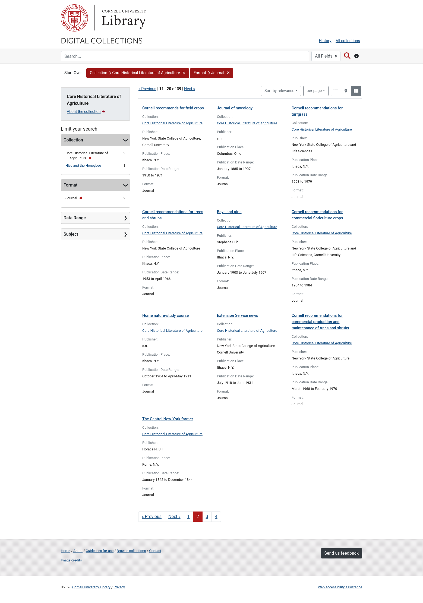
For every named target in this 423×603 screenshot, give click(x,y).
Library (123, 17)
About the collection (86, 111)
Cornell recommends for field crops (173, 108)
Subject (71, 234)
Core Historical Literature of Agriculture (172, 123)
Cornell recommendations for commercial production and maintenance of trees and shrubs (320, 321)
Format (70, 185)
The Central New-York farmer (167, 419)
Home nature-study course (165, 315)
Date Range (75, 217)
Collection (73, 140)
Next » (189, 89)
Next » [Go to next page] (174, 516)
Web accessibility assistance (340, 587)
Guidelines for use (99, 551)
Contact (155, 551)
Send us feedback (341, 553)
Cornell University (74, 17)
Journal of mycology (234, 108)
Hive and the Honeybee (83, 165)
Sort (279, 91)
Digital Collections (102, 40)
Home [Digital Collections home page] (65, 551)
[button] (137, 73)
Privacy (119, 587)
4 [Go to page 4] (216, 516)
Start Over (73, 73)
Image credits (71, 560)
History (325, 41)
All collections (348, 41)
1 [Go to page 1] (188, 516)
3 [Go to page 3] (207, 516)
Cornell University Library (91, 587)
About (78, 551)
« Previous (147, 89)
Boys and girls (229, 212)
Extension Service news (237, 315)
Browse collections (131, 551)
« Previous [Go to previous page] (152, 516)
